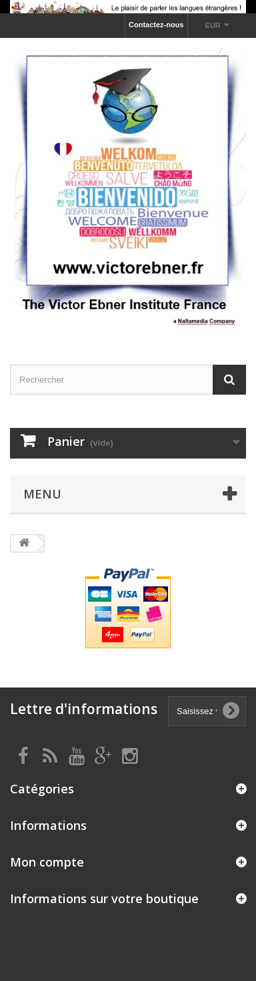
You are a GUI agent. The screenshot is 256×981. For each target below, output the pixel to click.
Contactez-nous (156, 25)
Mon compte (47, 862)
